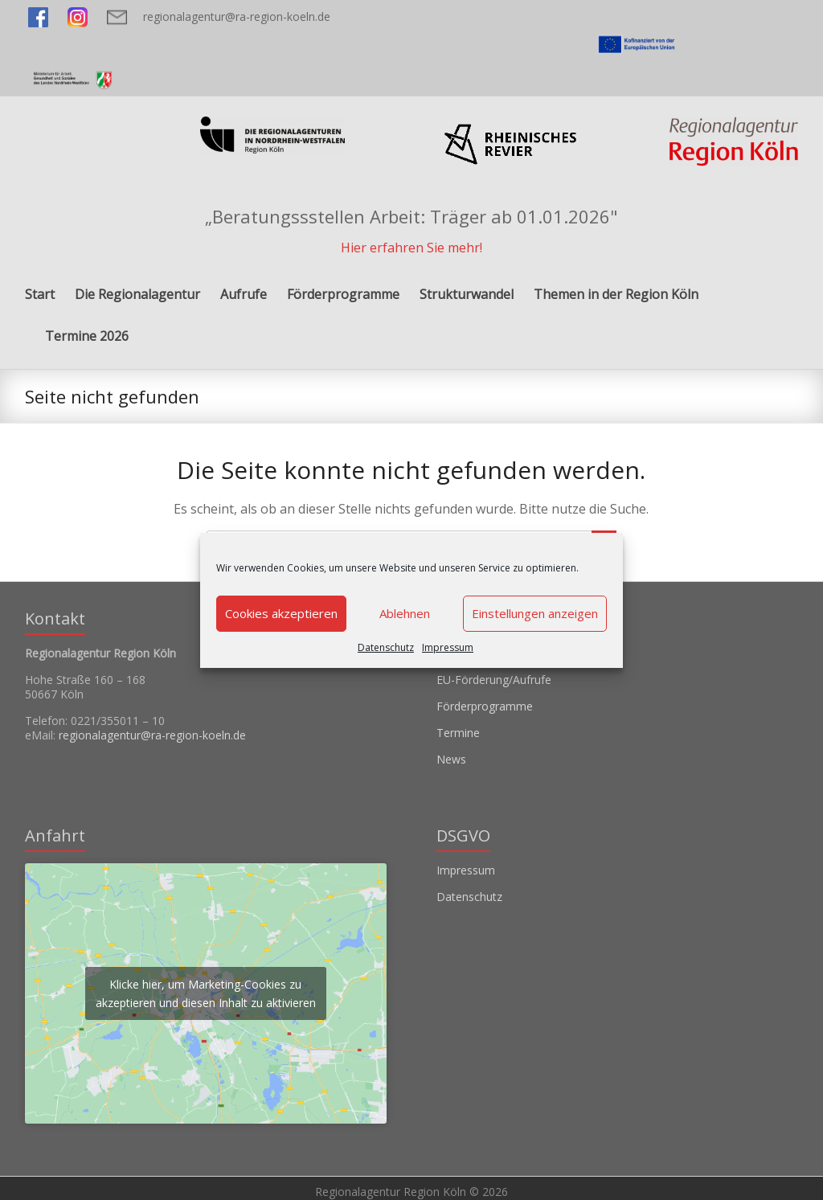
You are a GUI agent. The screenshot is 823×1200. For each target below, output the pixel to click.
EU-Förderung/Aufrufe (493, 679)
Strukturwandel (467, 294)
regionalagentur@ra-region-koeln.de (236, 16)
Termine (458, 732)
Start (40, 294)
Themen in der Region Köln (616, 294)
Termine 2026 (87, 336)
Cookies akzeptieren (281, 613)
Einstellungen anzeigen (535, 613)
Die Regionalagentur (137, 294)
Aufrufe (243, 294)
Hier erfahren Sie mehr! (411, 247)
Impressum (447, 647)
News (451, 759)
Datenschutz (386, 647)
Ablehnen (404, 613)
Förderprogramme (343, 294)
